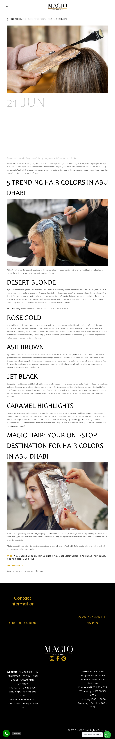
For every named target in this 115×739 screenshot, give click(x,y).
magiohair (48, 158)
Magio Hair (28, 559)
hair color (31, 556)
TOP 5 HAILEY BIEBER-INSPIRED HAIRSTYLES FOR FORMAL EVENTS (41, 309)
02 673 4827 (100, 687)
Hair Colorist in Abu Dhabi (51, 556)
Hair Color (35, 158)
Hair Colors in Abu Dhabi (79, 556)
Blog (28, 158)
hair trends (99, 556)
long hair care (14, 559)
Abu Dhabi (19, 556)
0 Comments (62, 158)
